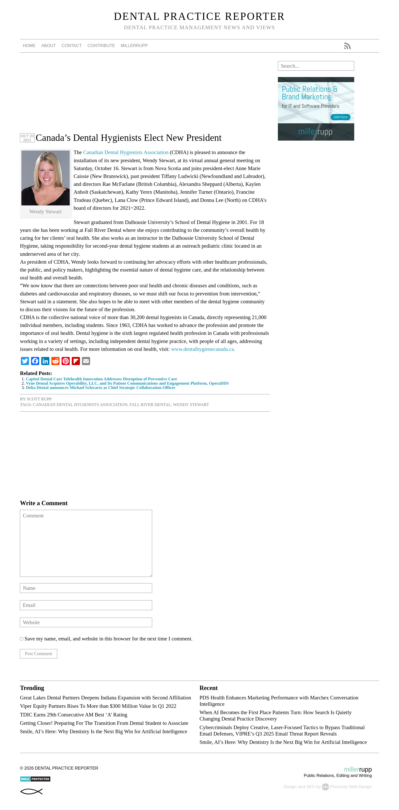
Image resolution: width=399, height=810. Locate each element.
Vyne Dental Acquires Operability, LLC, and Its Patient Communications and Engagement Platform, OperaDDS (127, 383)
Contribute (101, 45)
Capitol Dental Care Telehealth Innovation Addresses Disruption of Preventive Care (101, 379)
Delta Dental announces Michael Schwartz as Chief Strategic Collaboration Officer (101, 387)
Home (29, 45)
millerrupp (134, 45)
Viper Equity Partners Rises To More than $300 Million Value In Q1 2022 (98, 707)
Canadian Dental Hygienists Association (126, 152)
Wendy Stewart (191, 404)
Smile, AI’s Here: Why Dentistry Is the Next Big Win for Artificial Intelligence (103, 733)
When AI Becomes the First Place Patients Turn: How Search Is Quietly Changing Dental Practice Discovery (276, 717)
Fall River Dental (150, 404)
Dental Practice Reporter (199, 16)
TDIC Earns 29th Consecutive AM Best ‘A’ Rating (73, 716)
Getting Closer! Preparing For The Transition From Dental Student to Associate (104, 724)
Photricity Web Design (351, 788)
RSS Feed (347, 45)
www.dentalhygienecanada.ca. (203, 349)
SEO (310, 788)
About (48, 45)
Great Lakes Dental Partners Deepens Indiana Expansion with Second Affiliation (105, 699)
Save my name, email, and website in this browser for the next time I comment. (109, 638)
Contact (72, 45)
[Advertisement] (145, 96)
